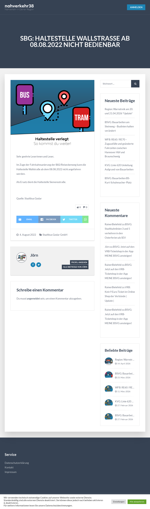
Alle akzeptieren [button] (137, 501)
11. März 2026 (123, 392)
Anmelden (135, 7)
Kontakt (9, 467)
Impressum (11, 472)
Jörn (34, 255)
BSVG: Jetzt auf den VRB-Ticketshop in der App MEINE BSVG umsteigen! (119, 251)
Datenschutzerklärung (17, 463)
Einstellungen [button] (118, 501)
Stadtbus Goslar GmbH (55, 234)
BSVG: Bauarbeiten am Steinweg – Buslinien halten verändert (119, 126)
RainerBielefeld (113, 224)
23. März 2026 (123, 378)
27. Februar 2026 (125, 406)
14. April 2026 (123, 364)
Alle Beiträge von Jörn (74, 267)
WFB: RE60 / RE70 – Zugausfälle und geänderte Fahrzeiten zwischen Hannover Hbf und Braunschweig (119, 148)
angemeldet (33, 298)
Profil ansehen (78, 262)
